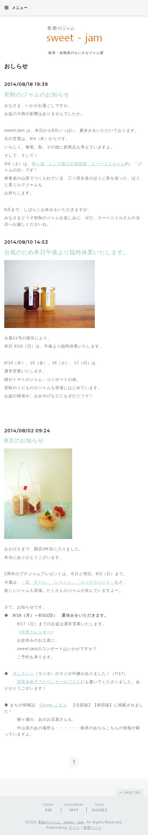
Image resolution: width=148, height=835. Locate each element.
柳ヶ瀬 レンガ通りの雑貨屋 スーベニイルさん (78, 163)
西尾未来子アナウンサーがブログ (49, 681)
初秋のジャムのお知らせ (37, 94)
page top (130, 792)
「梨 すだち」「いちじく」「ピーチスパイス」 (68, 582)
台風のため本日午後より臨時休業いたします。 (66, 252)
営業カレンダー (36, 632)
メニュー (16, 7)
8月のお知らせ (24, 440)
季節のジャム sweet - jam (61, 822)
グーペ (74, 828)
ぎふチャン (23, 673)
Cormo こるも (53, 705)
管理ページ (92, 828)
